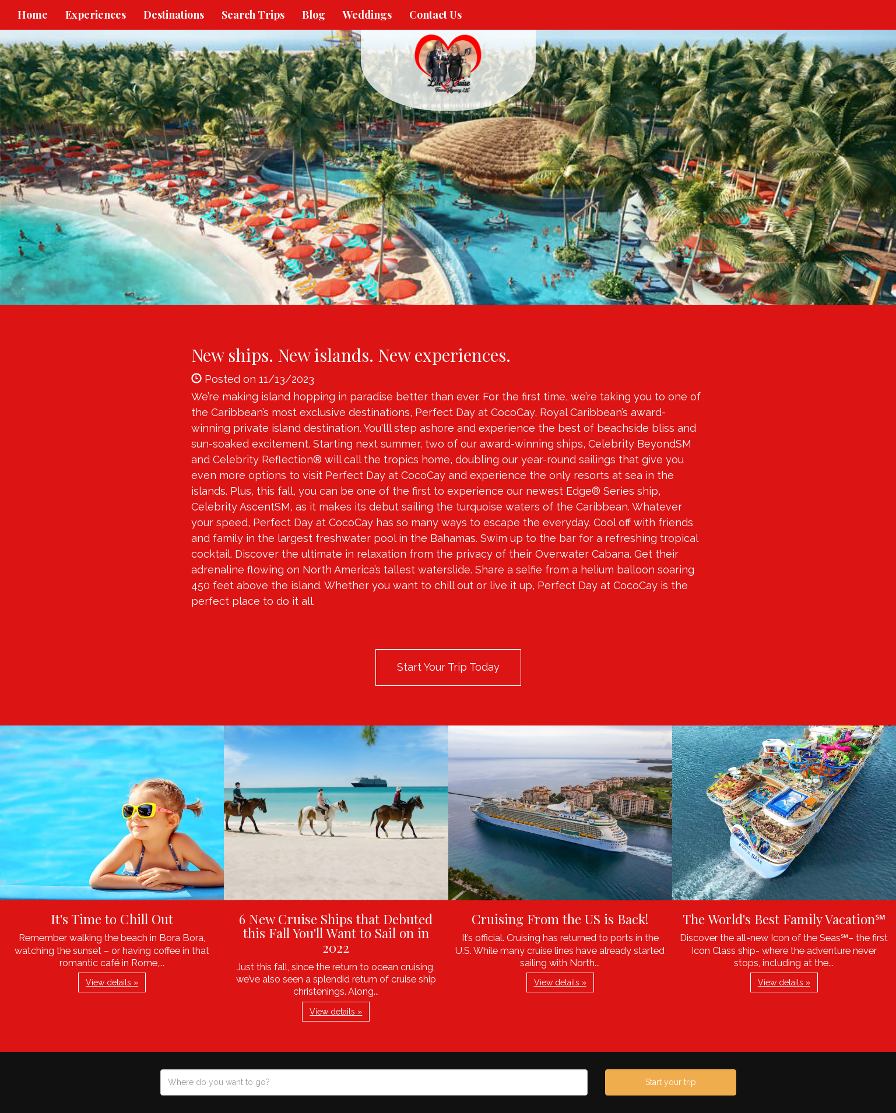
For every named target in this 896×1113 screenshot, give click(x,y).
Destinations (173, 15)
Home (32, 15)
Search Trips (253, 15)
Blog (313, 15)
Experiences (95, 15)
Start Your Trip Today (448, 667)
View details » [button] (112, 982)
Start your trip (670, 1082)
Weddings (367, 15)
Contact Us (435, 15)
